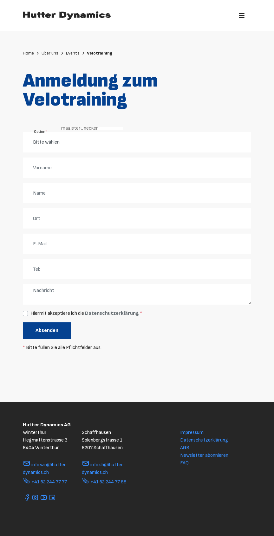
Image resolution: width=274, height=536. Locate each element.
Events (76, 53)
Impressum (192, 432)
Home (31, 53)
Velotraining (99, 53)
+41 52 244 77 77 (45, 482)
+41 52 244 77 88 (104, 482)
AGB (184, 448)
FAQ (184, 463)
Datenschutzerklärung (112, 313)
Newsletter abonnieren (204, 455)
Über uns (53, 53)
